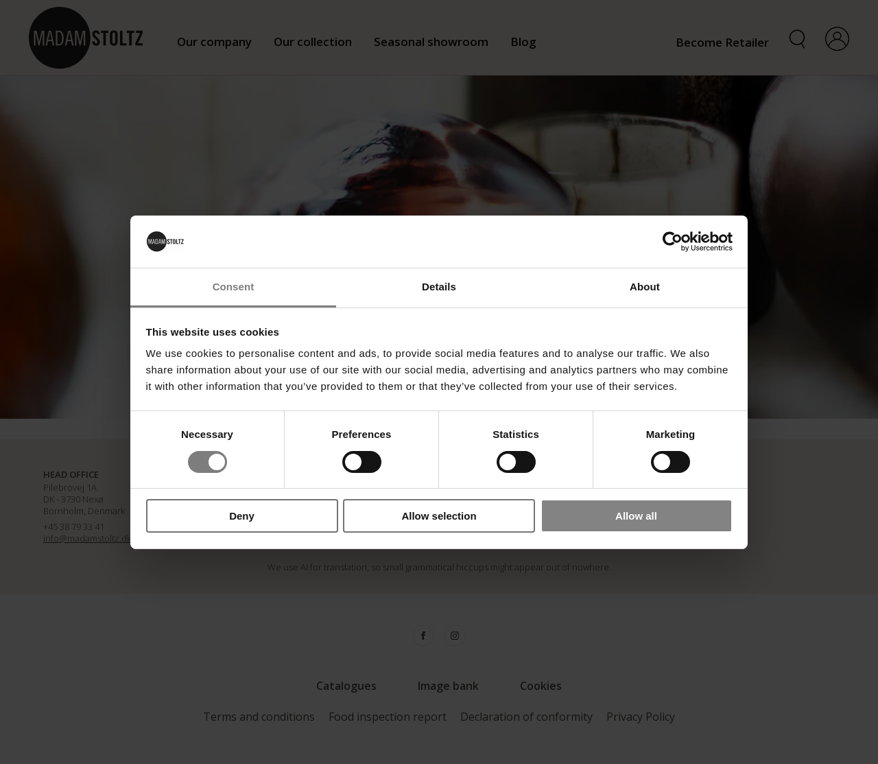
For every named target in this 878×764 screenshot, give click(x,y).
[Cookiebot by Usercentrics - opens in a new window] (673, 241)
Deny (241, 516)
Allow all (636, 516)
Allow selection (438, 516)
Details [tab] (439, 286)
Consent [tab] (233, 286)
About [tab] (645, 286)
